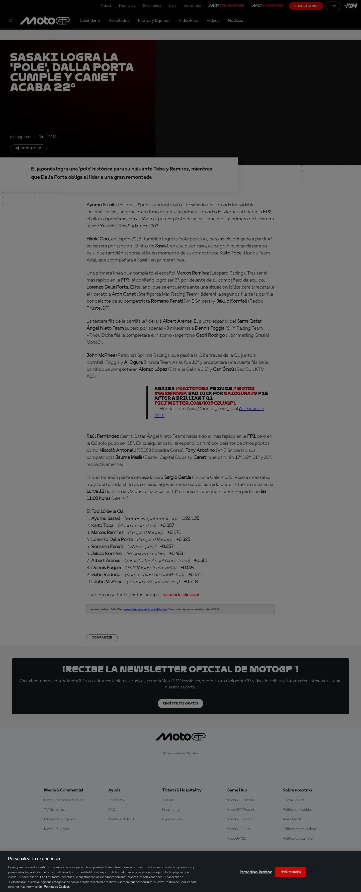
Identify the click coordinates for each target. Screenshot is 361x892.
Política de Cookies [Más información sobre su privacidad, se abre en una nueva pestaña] (56, 886)
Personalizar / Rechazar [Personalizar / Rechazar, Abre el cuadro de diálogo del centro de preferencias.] (256, 871)
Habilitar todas (291, 871)
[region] (180, 871)
